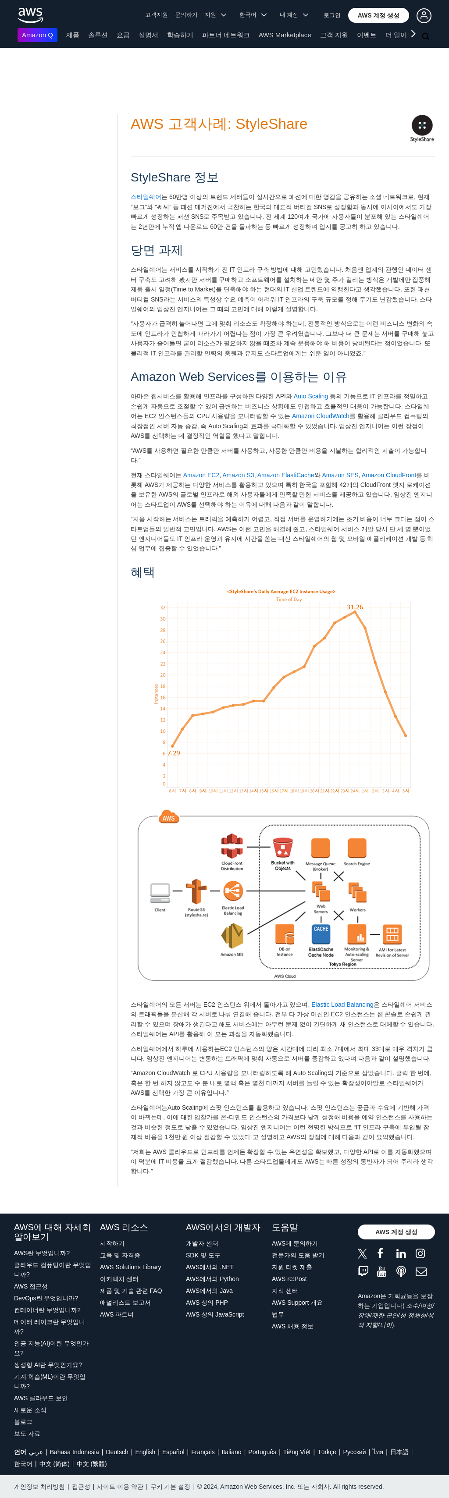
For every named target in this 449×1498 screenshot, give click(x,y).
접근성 (81, 1486)
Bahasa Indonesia (74, 1451)
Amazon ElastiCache (285, 475)
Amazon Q (37, 35)
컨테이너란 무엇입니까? (47, 1309)
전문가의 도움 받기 (298, 1255)
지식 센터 (285, 1290)
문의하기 (186, 14)
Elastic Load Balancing (342, 1004)
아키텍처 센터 (119, 1278)
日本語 (399, 1451)
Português (262, 1451)
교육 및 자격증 (120, 1255)
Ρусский (354, 1451)
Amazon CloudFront (389, 475)
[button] (379, 15)
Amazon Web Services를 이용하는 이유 (239, 376)
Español (173, 1451)
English (145, 1451)
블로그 (23, 1421)
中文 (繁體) (92, 1463)
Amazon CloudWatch (320, 415)
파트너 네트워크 (226, 35)
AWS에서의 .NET (210, 1267)
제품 (72, 35)
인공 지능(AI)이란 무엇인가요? (51, 1348)
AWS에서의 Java (209, 1290)
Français (203, 1451)
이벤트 (367, 35)
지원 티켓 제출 (292, 1267)
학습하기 (180, 35)
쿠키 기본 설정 (170, 1486)
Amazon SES (340, 475)
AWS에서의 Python (212, 1278)
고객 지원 (334, 35)
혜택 (143, 572)
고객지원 (156, 14)
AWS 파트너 (117, 1314)
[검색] (426, 37)
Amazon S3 (238, 475)
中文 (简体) (54, 1463)
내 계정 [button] (294, 14)
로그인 (332, 15)
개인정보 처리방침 (39, 1486)
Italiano (232, 1451)
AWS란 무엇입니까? (42, 1253)
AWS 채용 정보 (293, 1326)
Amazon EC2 (201, 475)
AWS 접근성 (31, 1286)
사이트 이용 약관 (120, 1486)
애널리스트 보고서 (125, 1302)
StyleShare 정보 (175, 177)
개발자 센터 (202, 1243)
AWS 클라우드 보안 (41, 1398)
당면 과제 (157, 250)
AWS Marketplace (285, 35)
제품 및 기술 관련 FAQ (131, 1290)
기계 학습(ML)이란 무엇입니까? (50, 1381)
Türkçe (326, 1451)
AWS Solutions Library (130, 1267)
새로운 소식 (30, 1409)
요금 (123, 35)
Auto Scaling (311, 396)
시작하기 (112, 1243)
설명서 (148, 35)
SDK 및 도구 (203, 1255)
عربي (36, 1451)
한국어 (23, 1463)
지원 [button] (215, 14)
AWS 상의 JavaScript (215, 1314)
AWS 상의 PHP (207, 1302)
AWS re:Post (289, 1278)
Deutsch (117, 1451)
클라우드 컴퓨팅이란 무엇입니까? (52, 1269)
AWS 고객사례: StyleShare (219, 124)
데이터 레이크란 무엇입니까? (49, 1326)
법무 (278, 1314)
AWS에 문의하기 (295, 1243)
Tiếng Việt (297, 1451)
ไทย (378, 1451)
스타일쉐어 (146, 196)
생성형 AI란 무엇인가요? (48, 1364)
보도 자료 (27, 1433)
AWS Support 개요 (297, 1302)
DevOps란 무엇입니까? (46, 1298)
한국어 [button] (253, 14)
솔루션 (98, 35)
